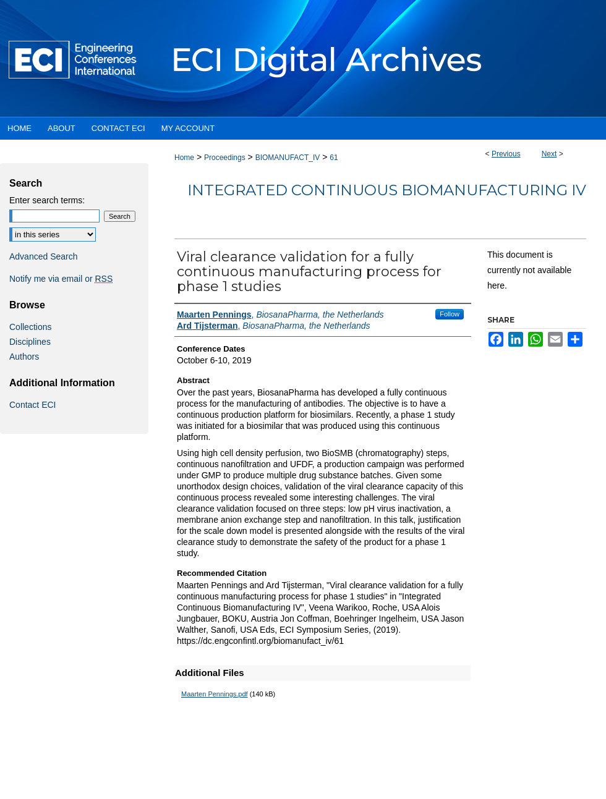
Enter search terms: (47, 200)
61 (334, 157)
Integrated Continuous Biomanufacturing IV (386, 190)
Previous (506, 154)
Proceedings (224, 157)
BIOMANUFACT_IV (287, 157)
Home (184, 157)
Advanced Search (43, 256)
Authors (24, 356)
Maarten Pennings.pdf (214, 694)
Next (549, 154)
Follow (449, 314)
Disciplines (30, 342)
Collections (30, 327)
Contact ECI (32, 405)
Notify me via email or (61, 279)
